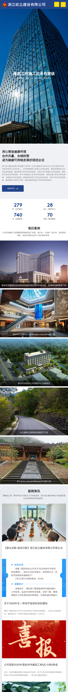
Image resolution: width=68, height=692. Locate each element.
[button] (32, 136)
